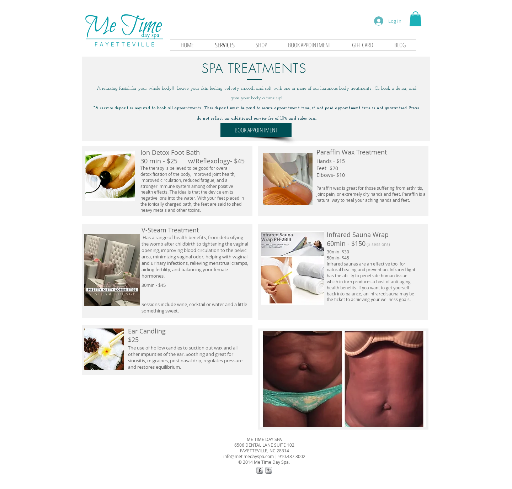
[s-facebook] (259, 470)
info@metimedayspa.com (248, 456)
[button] (415, 18)
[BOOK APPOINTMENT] (256, 130)
